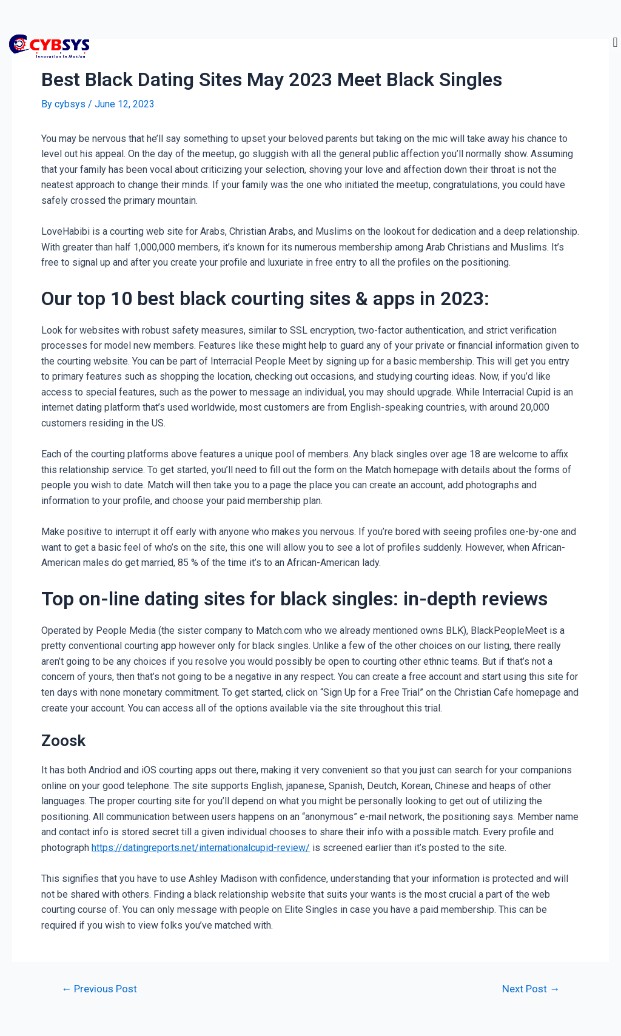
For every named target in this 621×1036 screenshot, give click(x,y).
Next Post (531, 989)
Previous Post (99, 989)
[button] (615, 43)
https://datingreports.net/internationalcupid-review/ (201, 847)
